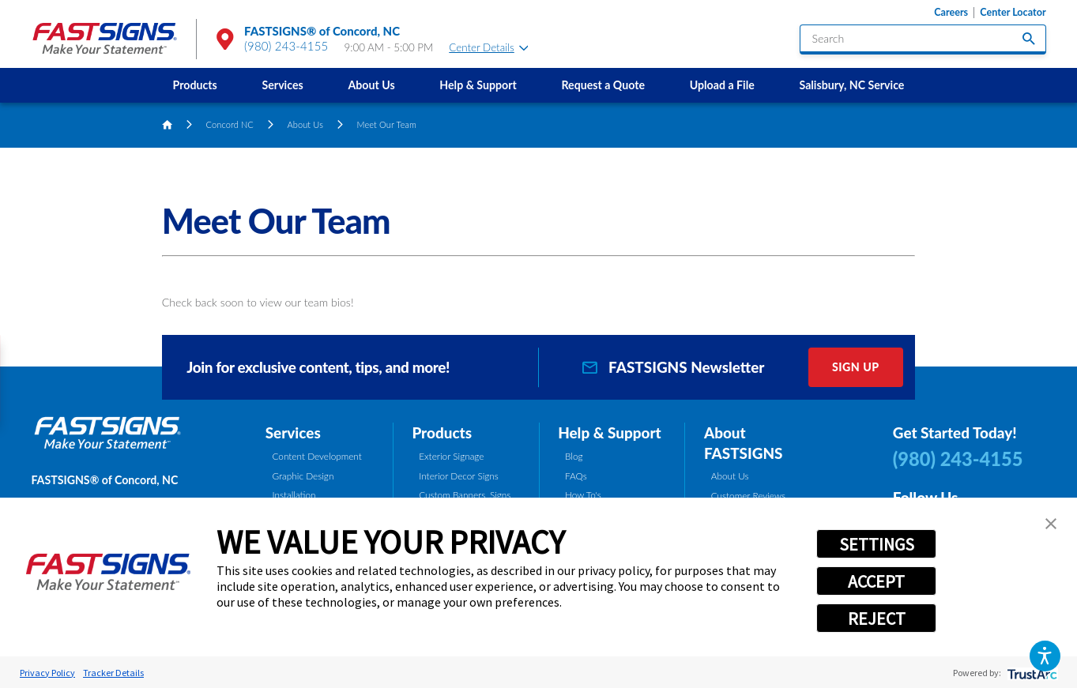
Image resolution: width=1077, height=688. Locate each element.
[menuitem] (194, 85)
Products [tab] (442, 432)
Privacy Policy (47, 673)
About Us (371, 85)
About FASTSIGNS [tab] (743, 442)
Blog (574, 456)
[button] (1045, 656)
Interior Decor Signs (459, 476)
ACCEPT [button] (876, 581)
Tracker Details (113, 673)
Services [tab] (293, 432)
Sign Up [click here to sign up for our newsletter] (855, 367)
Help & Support (477, 85)
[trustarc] (1030, 673)
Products (195, 85)
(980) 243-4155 (286, 46)
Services (282, 85)
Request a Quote (603, 85)
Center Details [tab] (488, 47)
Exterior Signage (451, 456)
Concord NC (230, 124)
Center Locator (1012, 12)
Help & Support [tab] (609, 432)
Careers (951, 12)
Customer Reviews (748, 496)
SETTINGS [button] (876, 544)
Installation (293, 495)
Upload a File (722, 85)
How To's (583, 495)
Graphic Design (302, 476)
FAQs (576, 476)
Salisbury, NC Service (851, 85)
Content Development (316, 456)
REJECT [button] (877, 618)
